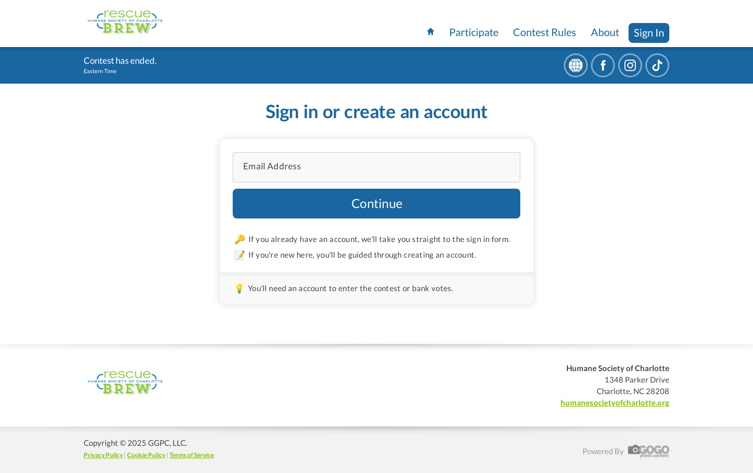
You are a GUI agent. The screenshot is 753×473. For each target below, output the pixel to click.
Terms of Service (191, 455)
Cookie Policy (146, 455)
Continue (377, 203)
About (605, 32)
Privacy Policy (103, 455)
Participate (473, 32)
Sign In (649, 32)
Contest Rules (544, 32)
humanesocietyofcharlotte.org (615, 402)
